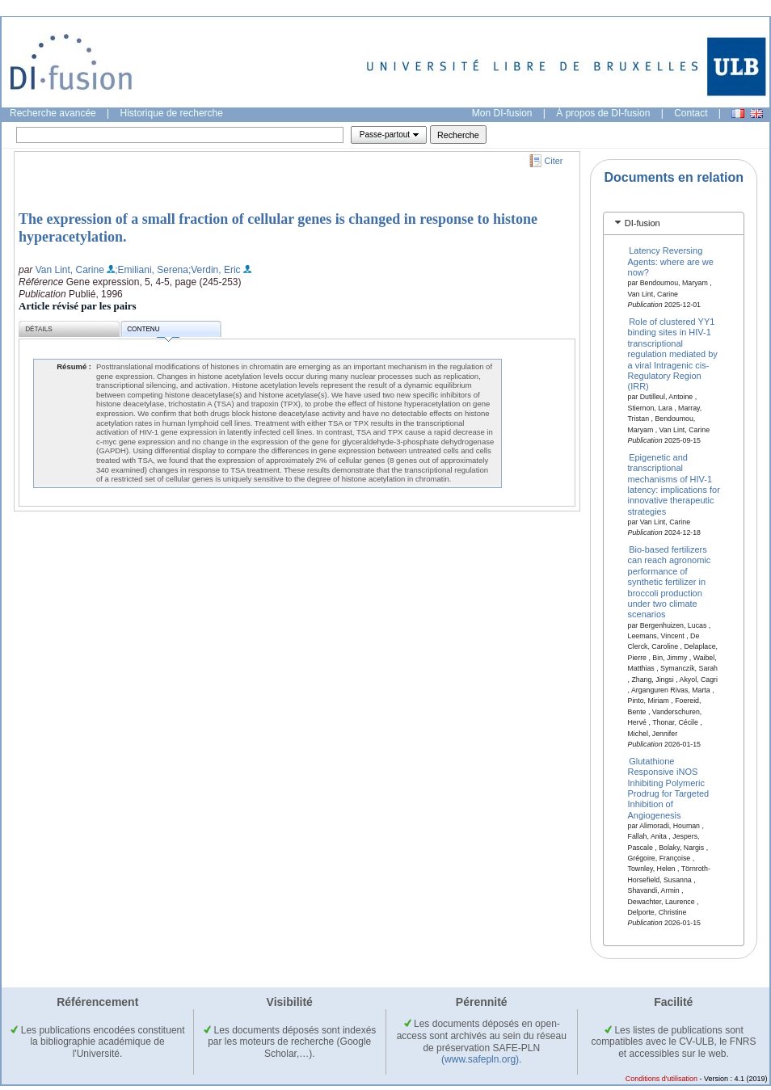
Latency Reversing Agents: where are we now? (671, 261)
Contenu (153, 332)
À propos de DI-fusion (603, 113)
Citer (554, 161)
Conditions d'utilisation (661, 1079)
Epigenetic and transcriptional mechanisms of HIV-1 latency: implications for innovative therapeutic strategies (674, 484)
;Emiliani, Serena (151, 270)
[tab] (673, 223)
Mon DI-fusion (502, 113)
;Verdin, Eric (214, 270)
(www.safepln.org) (480, 1059)
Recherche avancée (53, 113)
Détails (39, 329)
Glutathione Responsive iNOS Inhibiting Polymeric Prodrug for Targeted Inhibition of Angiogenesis (669, 787)
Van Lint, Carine (70, 270)
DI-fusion (642, 223)
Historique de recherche (171, 113)
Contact (690, 113)
